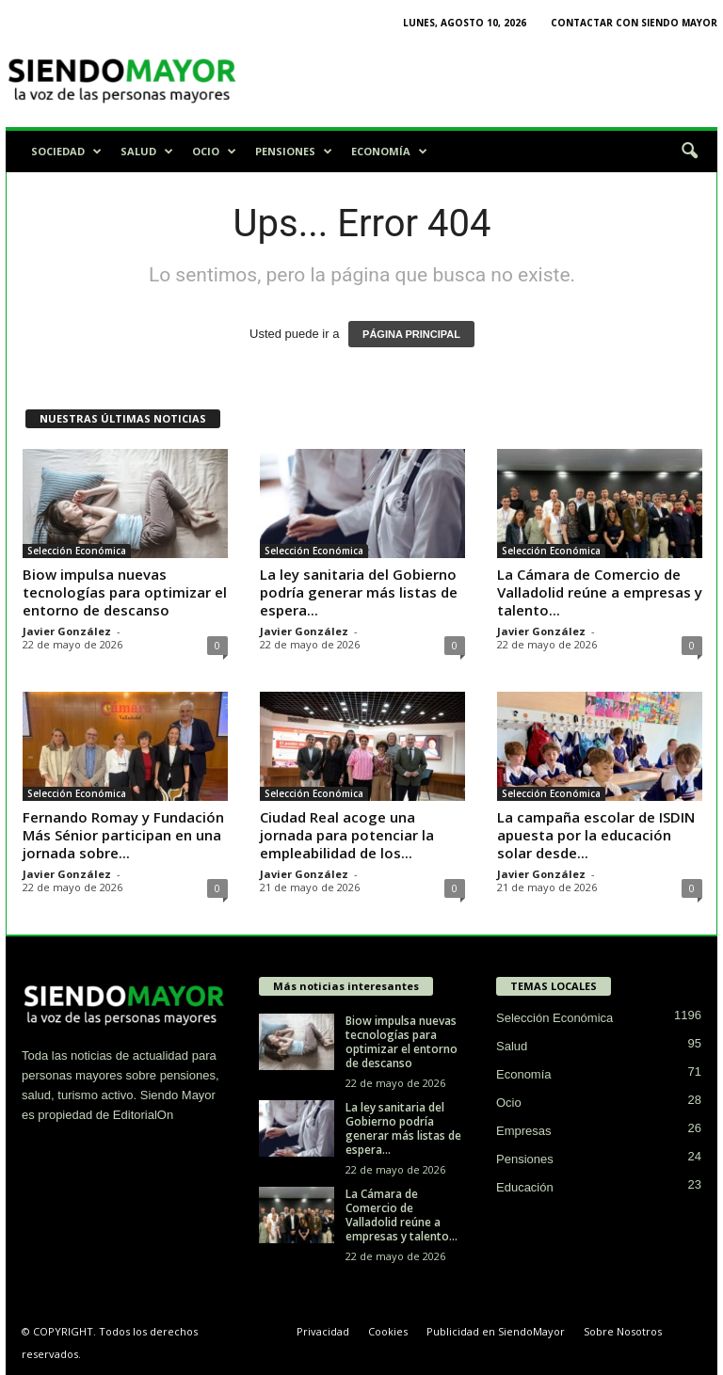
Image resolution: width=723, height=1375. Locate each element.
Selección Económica (76, 550)
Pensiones (293, 151)
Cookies (388, 1331)
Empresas (524, 1131)
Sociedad (66, 151)
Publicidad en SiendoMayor (495, 1331)
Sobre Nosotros (623, 1331)
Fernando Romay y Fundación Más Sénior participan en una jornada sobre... (123, 834)
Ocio (214, 151)
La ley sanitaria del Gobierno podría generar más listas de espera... (359, 592)
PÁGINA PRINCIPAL (411, 334)
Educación (525, 1187)
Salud (146, 151)
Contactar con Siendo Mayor (634, 22)
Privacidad (323, 1331)
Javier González (67, 631)
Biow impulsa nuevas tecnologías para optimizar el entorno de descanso (125, 592)
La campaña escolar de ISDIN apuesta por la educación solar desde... (596, 834)
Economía (389, 151)
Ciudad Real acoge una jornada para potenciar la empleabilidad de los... (347, 834)
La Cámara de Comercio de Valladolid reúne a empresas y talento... (599, 592)
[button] (689, 151)
